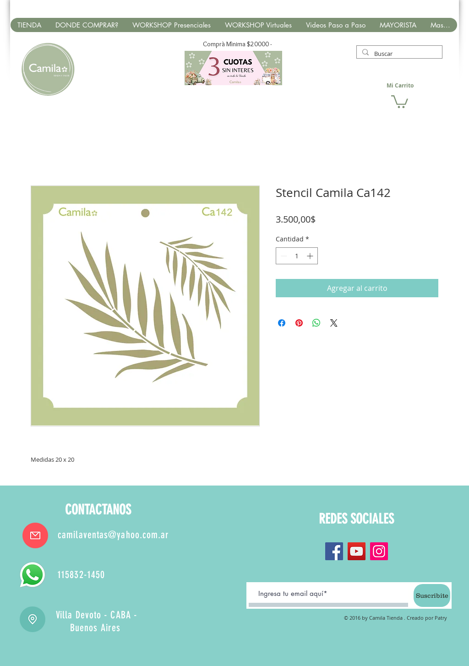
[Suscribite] (432, 595)
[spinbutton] (297, 256)
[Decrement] (283, 256)
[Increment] (310, 256)
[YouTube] (356, 551)
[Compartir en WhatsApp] (316, 322)
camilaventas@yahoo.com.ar (113, 535)
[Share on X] (333, 322)
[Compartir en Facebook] (281, 322)
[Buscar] (398, 53)
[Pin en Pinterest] (299, 322)
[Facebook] (334, 551)
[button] (399, 101)
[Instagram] (379, 551)
